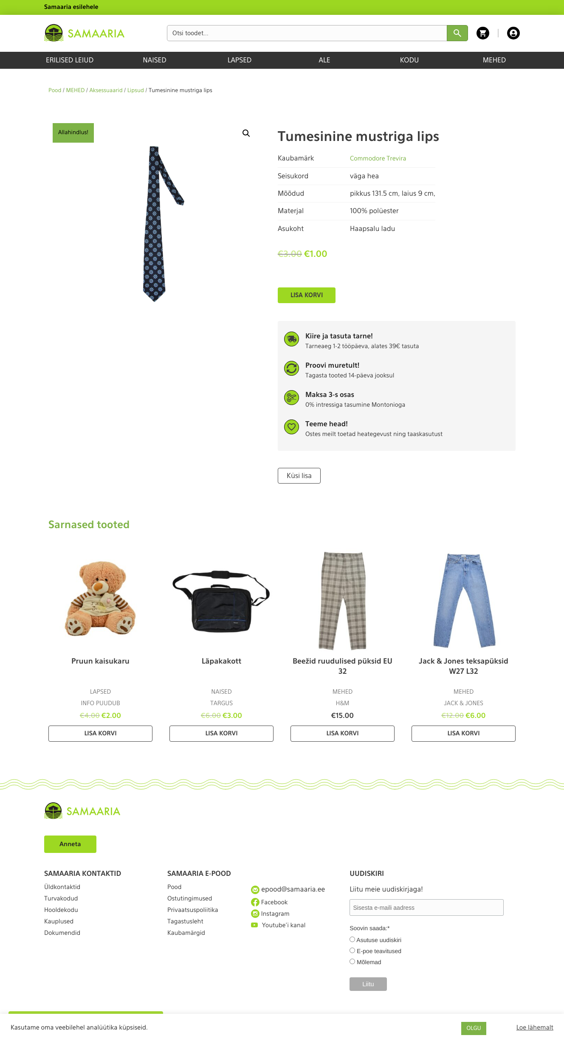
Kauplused (60, 935)
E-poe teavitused (379, 950)
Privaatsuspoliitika (196, 919)
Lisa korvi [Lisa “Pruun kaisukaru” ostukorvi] (100, 732)
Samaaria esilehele (71, 7)
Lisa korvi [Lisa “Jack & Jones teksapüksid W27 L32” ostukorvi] (463, 732)
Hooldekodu (63, 919)
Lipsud (135, 90)
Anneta (71, 843)
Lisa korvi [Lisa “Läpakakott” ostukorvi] (221, 732)
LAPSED (240, 60)
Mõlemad (369, 961)
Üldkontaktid (64, 888)
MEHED (494, 60)
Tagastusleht (187, 935)
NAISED (154, 60)
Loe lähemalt (534, 1027)
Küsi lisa (298, 475)
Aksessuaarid (105, 90)
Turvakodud (63, 904)
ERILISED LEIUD (69, 60)
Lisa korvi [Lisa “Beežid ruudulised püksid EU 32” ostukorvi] (342, 732)
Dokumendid (64, 950)
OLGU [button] (473, 1028)
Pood (54, 90)
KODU (409, 60)
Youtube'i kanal (281, 935)
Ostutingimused (192, 904)
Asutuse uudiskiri (378, 939)
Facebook (271, 903)
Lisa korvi (306, 295)
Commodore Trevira (381, 158)
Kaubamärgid (188, 950)
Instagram (272, 919)
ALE (324, 60)
